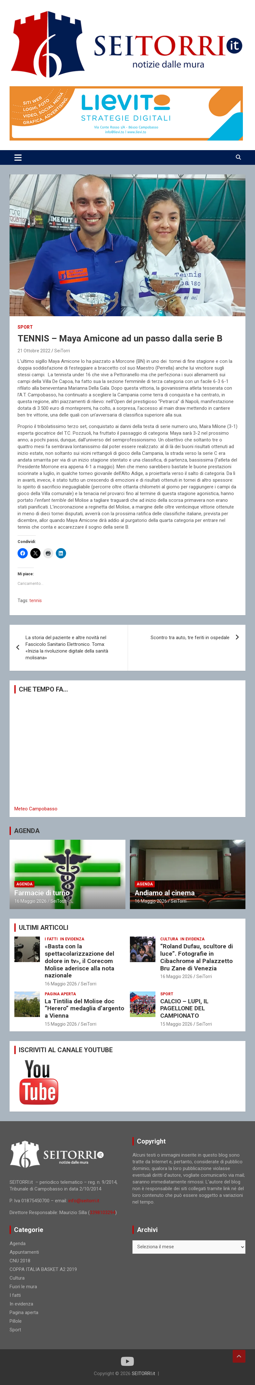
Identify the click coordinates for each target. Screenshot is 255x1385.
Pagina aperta (60, 994)
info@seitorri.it (83, 1201)
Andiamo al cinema (165, 893)
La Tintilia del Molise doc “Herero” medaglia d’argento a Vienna (84, 1009)
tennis (35, 600)
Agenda (24, 884)
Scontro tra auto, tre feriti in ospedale (190, 637)
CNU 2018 (20, 1261)
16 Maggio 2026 (30, 901)
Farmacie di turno (42, 893)
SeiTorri (62, 350)
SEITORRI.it (143, 1373)
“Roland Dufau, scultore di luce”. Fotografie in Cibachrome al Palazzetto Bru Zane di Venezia (196, 957)
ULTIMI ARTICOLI (43, 927)
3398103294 (102, 1212)
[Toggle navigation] (18, 157)
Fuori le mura (23, 1286)
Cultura (169, 939)
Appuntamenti (24, 1252)
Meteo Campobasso (35, 809)
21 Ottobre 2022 (34, 350)
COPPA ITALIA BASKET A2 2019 (43, 1269)
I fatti (51, 939)
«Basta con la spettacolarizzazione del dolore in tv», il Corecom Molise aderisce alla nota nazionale (79, 961)
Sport (25, 327)
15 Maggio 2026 (61, 1024)
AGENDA (27, 831)
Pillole (16, 1321)
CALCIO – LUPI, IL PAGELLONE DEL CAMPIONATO (184, 1009)
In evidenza (72, 939)
